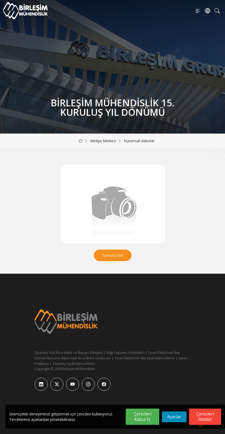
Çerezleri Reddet (205, 416)
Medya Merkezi (103, 140)
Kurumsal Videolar (139, 140)
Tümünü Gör (112, 255)
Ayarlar (174, 417)
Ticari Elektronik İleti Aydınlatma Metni (144, 358)
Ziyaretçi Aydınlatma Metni (74, 363)
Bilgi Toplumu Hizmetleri (125, 352)
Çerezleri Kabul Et (142, 416)
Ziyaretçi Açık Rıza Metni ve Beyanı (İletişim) (69, 352)
